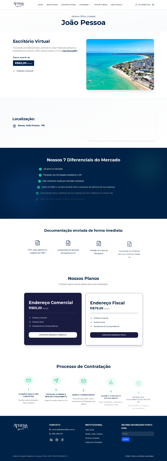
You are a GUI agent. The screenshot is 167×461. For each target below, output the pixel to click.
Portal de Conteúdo (92, 438)
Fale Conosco (116, 5)
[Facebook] (62, 440)
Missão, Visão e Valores (94, 434)
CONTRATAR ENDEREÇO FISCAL (114, 336)
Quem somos (52, 5)
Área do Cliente (100, 5)
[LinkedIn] (51, 440)
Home (40, 5)
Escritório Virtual (68, 5)
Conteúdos (85, 5)
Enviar (125, 439)
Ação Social (89, 430)
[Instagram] (57, 440)
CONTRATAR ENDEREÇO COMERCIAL (53, 336)
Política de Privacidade (93, 442)
